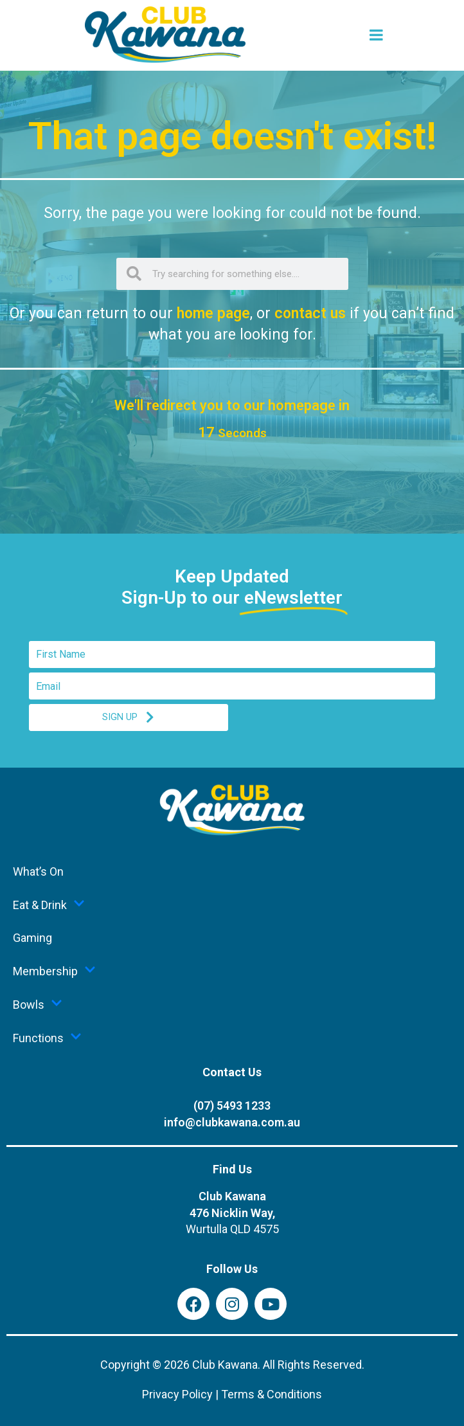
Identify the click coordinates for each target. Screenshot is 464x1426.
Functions (47, 1038)
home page (213, 313)
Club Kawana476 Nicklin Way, (232, 1212)
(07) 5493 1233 (232, 1105)
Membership (54, 971)
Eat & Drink (49, 905)
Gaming (32, 937)
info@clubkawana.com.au (232, 1122)
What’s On (38, 871)
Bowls (37, 1004)
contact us (310, 313)
